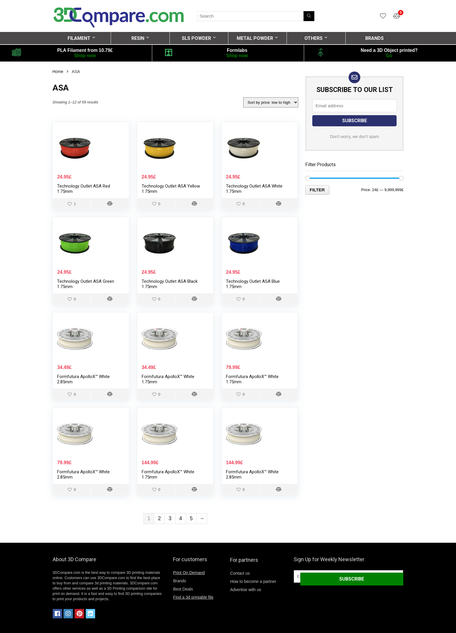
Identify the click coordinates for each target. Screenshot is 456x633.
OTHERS (313, 38)
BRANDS (374, 38)
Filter (317, 189)
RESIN (137, 38)
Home (57, 71)
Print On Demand (189, 572)
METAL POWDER (255, 38)
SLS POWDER (196, 38)
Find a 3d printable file (193, 597)
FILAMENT (79, 38)
